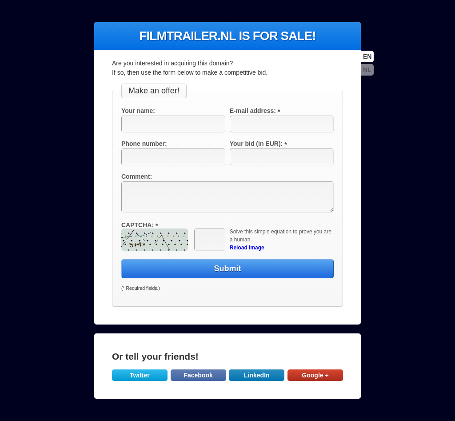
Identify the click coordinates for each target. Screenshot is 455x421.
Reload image (247, 248)
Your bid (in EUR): (259, 143)
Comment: (136, 176)
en (367, 56)
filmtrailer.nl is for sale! (227, 36)
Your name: (138, 110)
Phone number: (144, 143)
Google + (315, 375)
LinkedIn (257, 375)
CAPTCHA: (140, 225)
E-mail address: (256, 110)
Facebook (198, 375)
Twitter (140, 375)
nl (367, 69)
